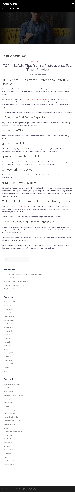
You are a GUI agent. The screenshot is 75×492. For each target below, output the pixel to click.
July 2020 (7, 335)
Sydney (31, 489)
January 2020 (8, 357)
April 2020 (7, 346)
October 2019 (8, 367)
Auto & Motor (8, 391)
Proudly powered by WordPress (12, 489)
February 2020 (8, 353)
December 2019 (9, 360)
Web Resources (9, 464)
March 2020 (7, 349)
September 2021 (9, 302)
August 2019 (8, 371)
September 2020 (9, 327)
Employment (8, 402)
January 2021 (8, 313)
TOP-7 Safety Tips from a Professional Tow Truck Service (37, 67)
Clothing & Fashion (10, 399)
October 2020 (8, 324)
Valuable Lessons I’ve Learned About (16, 281)
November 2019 (9, 364)
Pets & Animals (9, 435)
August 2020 (8, 331)
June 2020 (7, 338)
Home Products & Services (12, 421)
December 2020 (9, 316)
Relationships (8, 442)
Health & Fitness (9, 413)
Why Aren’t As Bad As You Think (14, 285)
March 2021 (7, 305)
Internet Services (9, 424)
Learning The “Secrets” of (12, 278)
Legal (6, 428)
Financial (7, 406)
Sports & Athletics (10, 450)
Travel (6, 457)
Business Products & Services (13, 395)
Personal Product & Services (13, 432)
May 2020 (7, 342)
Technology (8, 453)
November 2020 (9, 320)
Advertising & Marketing (12, 384)
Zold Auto (9, 4)
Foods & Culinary (9, 410)
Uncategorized (37, 61)
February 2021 (8, 309)
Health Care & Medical (11, 417)
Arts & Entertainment (11, 388)
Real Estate (8, 439)
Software (7, 446)
